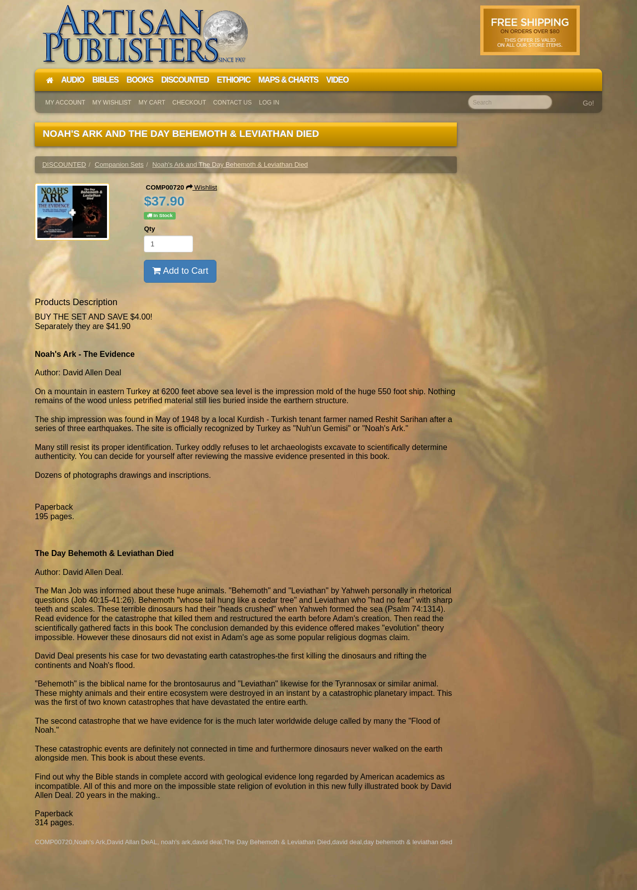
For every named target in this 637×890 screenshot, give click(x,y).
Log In (269, 102)
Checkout (189, 102)
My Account (65, 102)
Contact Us (232, 102)
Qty (149, 228)
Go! (588, 103)
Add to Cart (180, 271)
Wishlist (201, 187)
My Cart (151, 102)
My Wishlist (112, 102)
